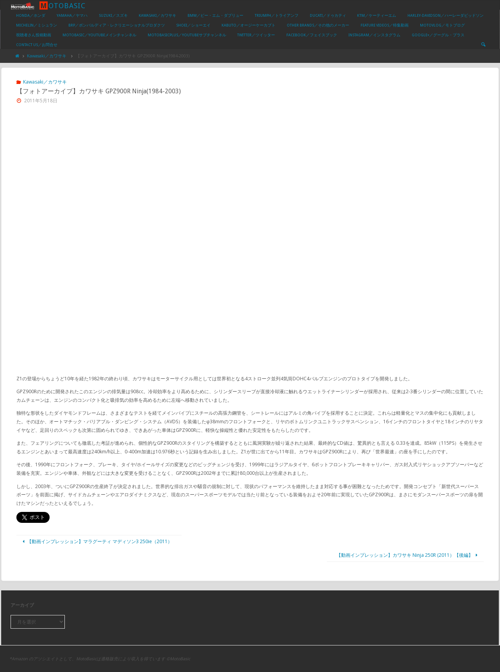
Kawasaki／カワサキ (46, 56)
